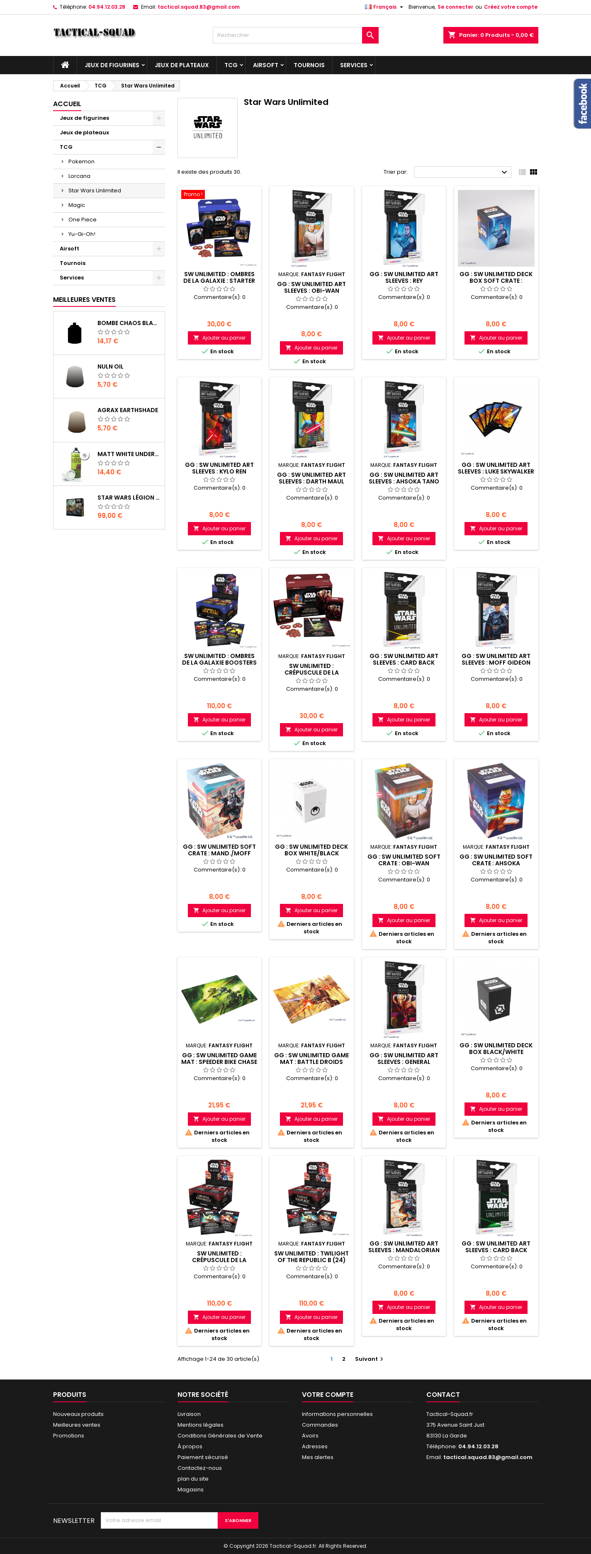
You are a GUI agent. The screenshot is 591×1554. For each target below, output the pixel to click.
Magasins (191, 1489)
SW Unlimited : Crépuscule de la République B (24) (219, 1260)
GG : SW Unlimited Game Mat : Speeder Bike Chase (219, 1058)
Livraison (189, 1414)
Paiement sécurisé (203, 1457)
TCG (231, 65)
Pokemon (81, 161)
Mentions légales (201, 1425)
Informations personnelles (337, 1414)
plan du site (193, 1479)
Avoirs (310, 1436)
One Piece (82, 219)
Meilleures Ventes (84, 299)
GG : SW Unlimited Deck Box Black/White (496, 1048)
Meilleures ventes (76, 1425)
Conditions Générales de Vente (220, 1436)
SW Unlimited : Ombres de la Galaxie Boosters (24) (219, 662)
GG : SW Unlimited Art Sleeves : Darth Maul (311, 478)
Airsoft (265, 65)
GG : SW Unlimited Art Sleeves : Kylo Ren (219, 468)
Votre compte (327, 1394)
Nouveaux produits (78, 1414)
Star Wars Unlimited (94, 190)
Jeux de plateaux (182, 65)
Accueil (67, 104)
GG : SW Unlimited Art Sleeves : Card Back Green (496, 1250)
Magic (76, 205)
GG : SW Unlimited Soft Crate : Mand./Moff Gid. (219, 853)
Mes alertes (317, 1457)
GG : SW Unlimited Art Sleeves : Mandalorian (404, 1246)
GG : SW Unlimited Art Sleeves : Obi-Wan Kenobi (311, 290)
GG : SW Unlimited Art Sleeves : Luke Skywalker (496, 468)
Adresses (315, 1446)
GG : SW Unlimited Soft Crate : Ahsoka (496, 859)
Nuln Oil (110, 366)
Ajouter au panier (219, 337)
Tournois (309, 65)
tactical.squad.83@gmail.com (199, 6)
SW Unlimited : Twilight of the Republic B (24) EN (311, 1260)
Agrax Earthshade (127, 410)
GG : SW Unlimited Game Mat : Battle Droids (311, 1058)
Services (353, 65)
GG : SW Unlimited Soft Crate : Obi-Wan (403, 859)
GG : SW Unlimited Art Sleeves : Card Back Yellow (404, 662)
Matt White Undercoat (129, 454)
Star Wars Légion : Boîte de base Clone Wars (129, 497)
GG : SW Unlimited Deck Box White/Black (311, 850)
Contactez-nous (200, 1468)
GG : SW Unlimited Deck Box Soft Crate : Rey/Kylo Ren (496, 280)
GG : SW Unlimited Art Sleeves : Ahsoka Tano (404, 478)
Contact (443, 1394)
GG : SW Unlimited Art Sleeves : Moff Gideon (496, 659)
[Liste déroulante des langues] (385, 7)
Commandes (320, 1425)
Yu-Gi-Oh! (81, 234)
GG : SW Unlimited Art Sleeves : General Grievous (404, 1062)
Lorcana (79, 176)
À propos (190, 1446)
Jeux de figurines (112, 65)
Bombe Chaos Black (129, 323)
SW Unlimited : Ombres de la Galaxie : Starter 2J (219, 280)
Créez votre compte (510, 6)
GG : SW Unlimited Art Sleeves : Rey (404, 277)
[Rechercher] (296, 35)
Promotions (68, 1436)
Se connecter (455, 6)
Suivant (370, 1359)
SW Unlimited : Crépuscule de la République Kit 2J (312, 672)
